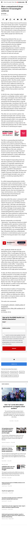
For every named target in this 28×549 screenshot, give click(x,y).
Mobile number (6, 328)
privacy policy (5, 342)
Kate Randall (3, 13)
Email (3, 322)
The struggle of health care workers (10, 375)
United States (14, 372)
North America (5, 372)
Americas (22, 372)
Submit (14, 348)
